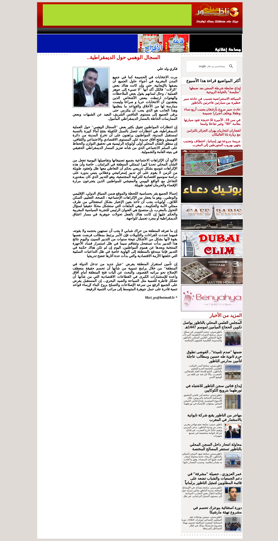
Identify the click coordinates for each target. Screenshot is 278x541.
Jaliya (132, 31)
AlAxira (65, 31)
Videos (114, 31)
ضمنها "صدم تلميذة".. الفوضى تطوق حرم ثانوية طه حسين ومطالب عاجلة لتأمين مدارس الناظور (214, 356)
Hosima (180, 31)
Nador (216, 31)
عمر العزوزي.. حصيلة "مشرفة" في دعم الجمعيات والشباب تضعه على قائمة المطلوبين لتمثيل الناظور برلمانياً (213, 478)
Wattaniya (148, 31)
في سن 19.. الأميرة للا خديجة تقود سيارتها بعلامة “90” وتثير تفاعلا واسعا (212, 122)
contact (49, 31)
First (233, 31)
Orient (163, 31)
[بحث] (212, 66)
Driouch (199, 31)
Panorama (94, 31)
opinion (78, 31)
